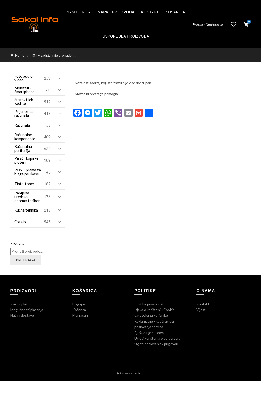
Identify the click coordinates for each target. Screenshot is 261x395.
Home (19, 55)
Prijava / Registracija (208, 24)
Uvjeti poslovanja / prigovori (156, 344)
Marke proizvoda (116, 12)
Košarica (175, 12)
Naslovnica (79, 12)
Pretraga (17, 243)
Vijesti (201, 309)
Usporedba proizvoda (125, 36)
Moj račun (80, 315)
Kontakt (150, 12)
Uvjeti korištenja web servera (157, 338)
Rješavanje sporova (149, 332)
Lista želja (233, 24)
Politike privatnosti (149, 304)
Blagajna (79, 304)
